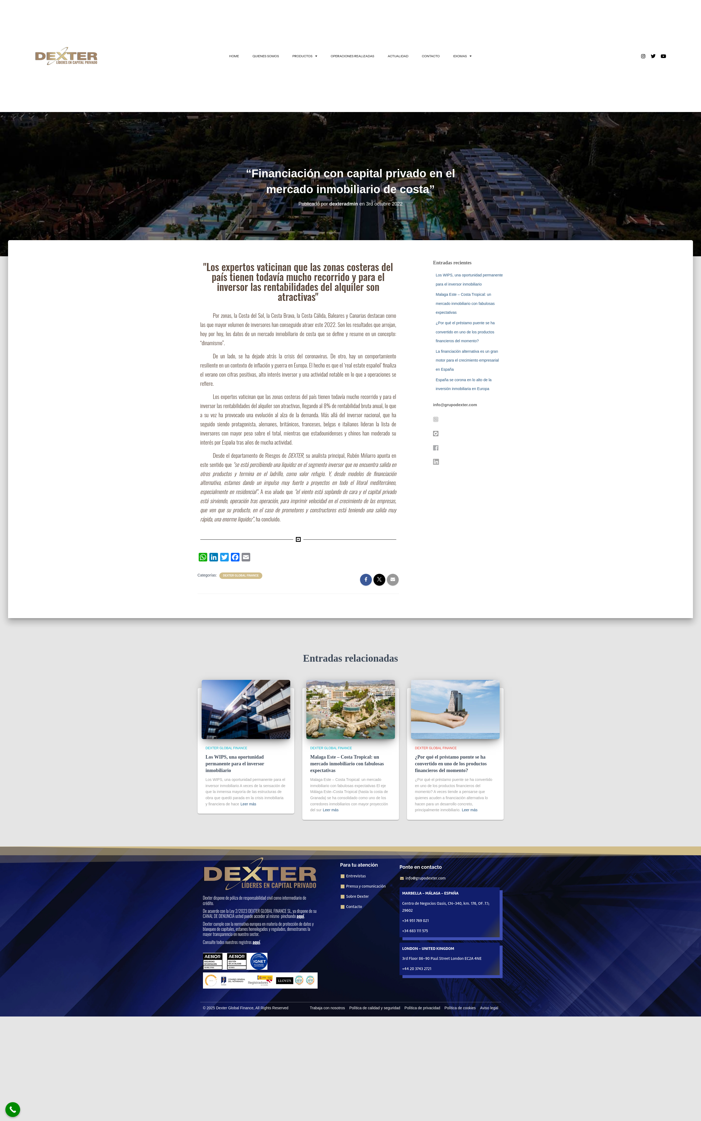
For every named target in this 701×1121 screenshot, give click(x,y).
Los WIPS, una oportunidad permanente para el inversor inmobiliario (235, 763)
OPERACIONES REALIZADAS (352, 56)
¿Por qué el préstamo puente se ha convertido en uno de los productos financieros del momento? (465, 332)
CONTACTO (431, 56)
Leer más (248, 804)
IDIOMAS (462, 56)
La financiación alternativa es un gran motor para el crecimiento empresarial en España (467, 360)
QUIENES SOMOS (265, 56)
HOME (234, 56)
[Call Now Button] (12, 1109)
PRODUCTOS (304, 56)
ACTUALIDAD (398, 56)
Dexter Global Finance (241, 575)
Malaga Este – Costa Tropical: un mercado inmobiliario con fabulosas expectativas (465, 303)
